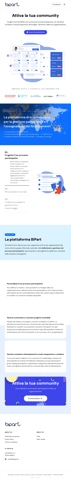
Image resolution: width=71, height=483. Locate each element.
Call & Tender (41, 440)
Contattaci (56, 4)
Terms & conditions (11, 443)
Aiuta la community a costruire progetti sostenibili (28, 318)
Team (38, 437)
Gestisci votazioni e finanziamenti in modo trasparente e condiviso (35, 355)
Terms (38, 478)
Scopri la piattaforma (35, 32)
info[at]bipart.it (12, 460)
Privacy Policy (9, 440)
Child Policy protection (12, 437)
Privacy (33, 478)
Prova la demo (35, 399)
